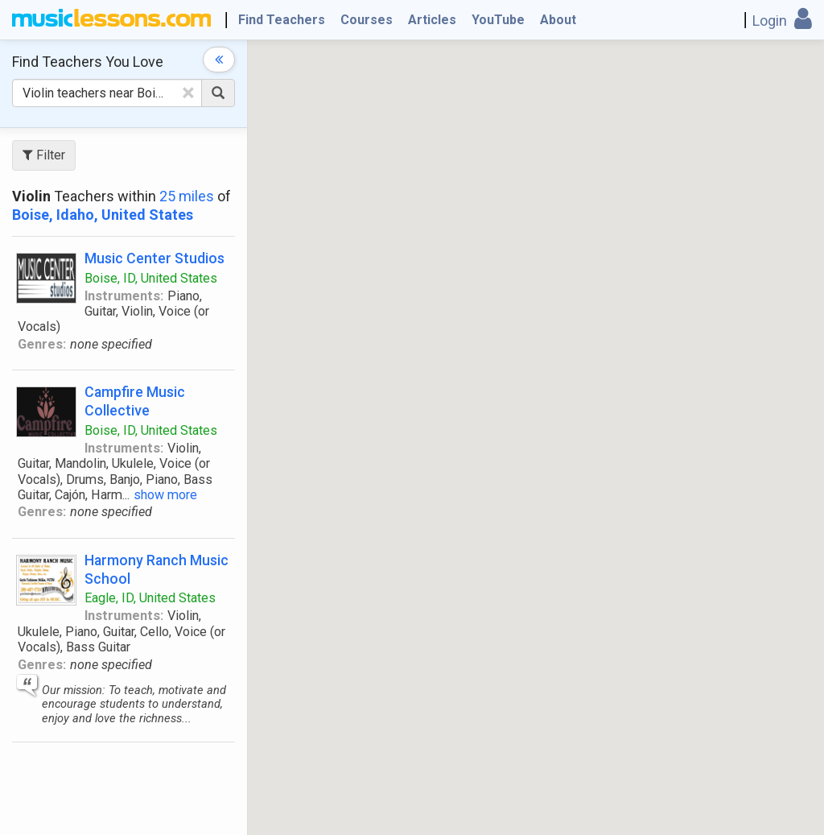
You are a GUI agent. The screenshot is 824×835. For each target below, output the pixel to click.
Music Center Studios (154, 258)
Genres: (42, 344)
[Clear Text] (188, 92)
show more (165, 494)
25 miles (186, 196)
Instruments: (123, 296)
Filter (44, 155)
